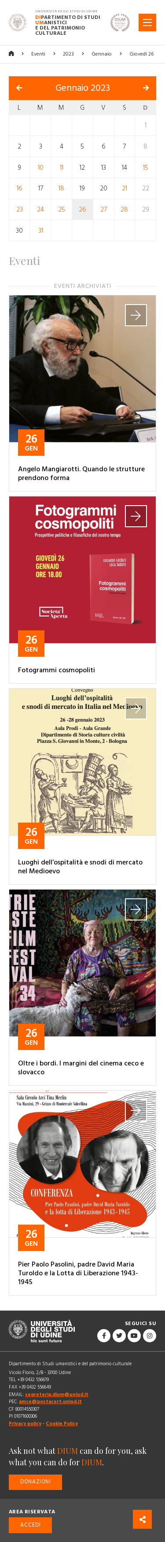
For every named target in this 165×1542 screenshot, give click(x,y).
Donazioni (35, 1482)
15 (145, 167)
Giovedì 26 (141, 54)
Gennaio (102, 54)
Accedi (30, 1525)
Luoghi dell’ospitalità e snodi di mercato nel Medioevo (80, 866)
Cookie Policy (62, 1423)
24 (40, 209)
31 (40, 230)
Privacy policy (25, 1423)
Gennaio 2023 (82, 88)
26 (82, 209)
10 (41, 167)
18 (61, 188)
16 (19, 188)
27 (103, 209)
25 (61, 209)
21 (124, 188)
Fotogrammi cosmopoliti (56, 670)
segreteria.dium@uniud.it (56, 1394)
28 (124, 209)
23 (19, 209)
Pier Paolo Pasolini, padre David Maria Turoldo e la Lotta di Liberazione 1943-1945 (78, 1273)
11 (61, 167)
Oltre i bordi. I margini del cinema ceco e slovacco (81, 1067)
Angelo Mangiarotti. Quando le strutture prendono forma (81, 473)
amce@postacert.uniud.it (50, 1401)
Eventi (38, 54)
